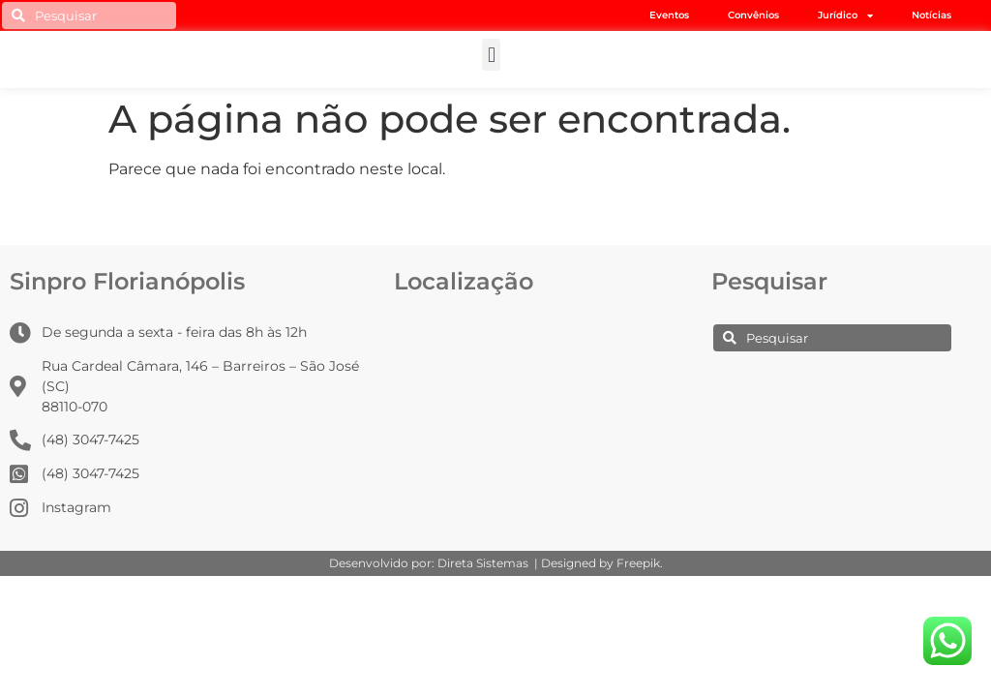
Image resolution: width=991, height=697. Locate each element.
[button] (491, 55)
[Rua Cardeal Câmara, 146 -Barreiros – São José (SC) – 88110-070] (535, 391)
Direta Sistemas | (489, 563)
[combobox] (89, 15)
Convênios (753, 15)
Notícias (931, 15)
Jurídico (845, 15)
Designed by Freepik (600, 563)
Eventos (669, 15)
